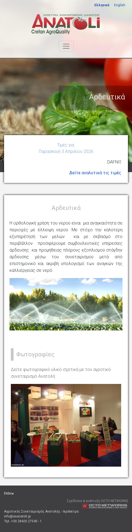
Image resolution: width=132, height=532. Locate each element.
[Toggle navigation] (66, 46)
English (119, 5)
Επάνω (9, 493)
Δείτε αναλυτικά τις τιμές (95, 172)
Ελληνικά (101, 5)
